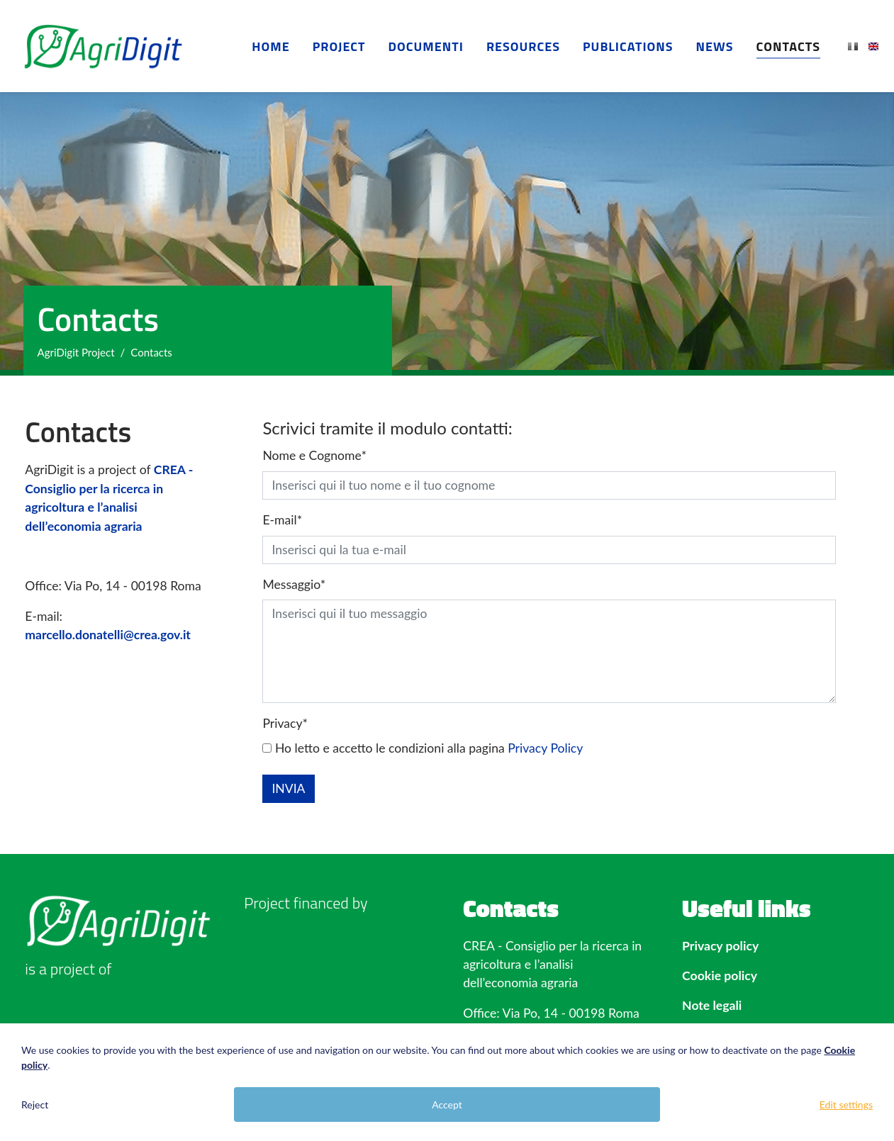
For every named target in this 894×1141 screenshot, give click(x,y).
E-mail (282, 519)
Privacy (285, 723)
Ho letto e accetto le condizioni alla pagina (422, 748)
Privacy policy (720, 945)
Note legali (712, 1005)
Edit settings (846, 1104)
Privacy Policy (545, 748)
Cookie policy (719, 975)
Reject (34, 1104)
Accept (447, 1104)
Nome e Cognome (314, 455)
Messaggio (293, 584)
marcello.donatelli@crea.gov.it (108, 634)
